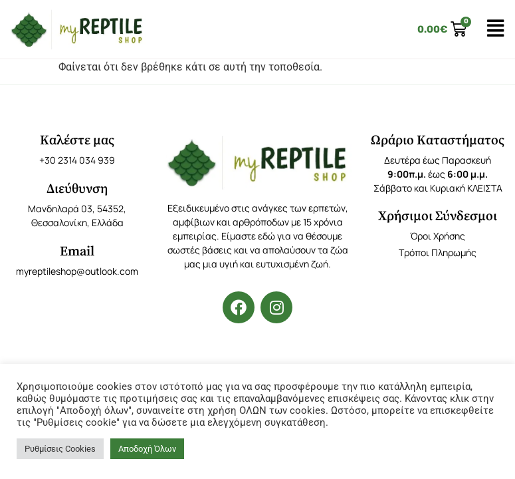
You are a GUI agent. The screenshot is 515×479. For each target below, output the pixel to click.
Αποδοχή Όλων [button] (147, 449)
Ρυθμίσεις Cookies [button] (60, 449)
